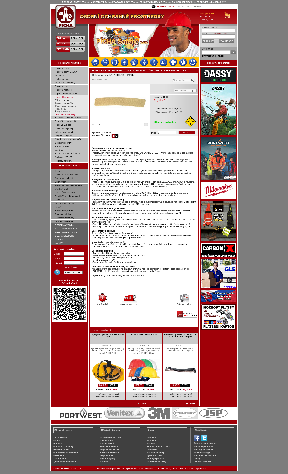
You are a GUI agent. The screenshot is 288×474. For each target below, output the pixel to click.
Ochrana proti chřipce (65, 221)
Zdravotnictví (61, 182)
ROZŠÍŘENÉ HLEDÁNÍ (213, 56)
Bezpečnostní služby (64, 218)
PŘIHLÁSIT (208, 41)
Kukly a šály (60, 109)
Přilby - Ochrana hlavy (65, 97)
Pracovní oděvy (62, 68)
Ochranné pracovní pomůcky (192, 468)
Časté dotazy (106, 440)
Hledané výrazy (107, 458)
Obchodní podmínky (63, 446)
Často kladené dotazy (129, 303)
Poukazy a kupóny (63, 161)
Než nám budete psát (110, 437)
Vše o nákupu (60, 437)
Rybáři (58, 207)
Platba (56, 440)
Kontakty (151, 437)
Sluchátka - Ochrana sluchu (68, 118)
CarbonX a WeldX (63, 157)
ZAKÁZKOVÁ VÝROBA (66, 232)
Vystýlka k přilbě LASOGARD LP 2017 (108, 335)
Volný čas (59, 150)
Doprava (57, 443)
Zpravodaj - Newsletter (205, 456)
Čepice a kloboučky (64, 103)
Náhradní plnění (61, 449)
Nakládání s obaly (155, 452)
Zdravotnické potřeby (65, 132)
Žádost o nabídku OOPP (205, 443)
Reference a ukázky (156, 461)
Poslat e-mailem (181, 90)
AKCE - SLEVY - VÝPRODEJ (68, 153)
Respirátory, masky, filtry (66, 121)
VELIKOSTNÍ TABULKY (66, 229)
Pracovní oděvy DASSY (66, 72)
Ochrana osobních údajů (65, 452)
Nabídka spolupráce (203, 446)
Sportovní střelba (63, 214)
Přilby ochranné (62, 100)
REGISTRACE (226, 41)
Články (197, 459)
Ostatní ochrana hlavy (65, 114)
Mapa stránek (106, 455)
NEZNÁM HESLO (220, 33)
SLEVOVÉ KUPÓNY (64, 236)
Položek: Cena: (207, 16)
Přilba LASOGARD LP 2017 (144, 334)
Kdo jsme (151, 440)
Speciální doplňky (63, 143)
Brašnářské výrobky (64, 128)
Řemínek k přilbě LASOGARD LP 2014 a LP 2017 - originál (180, 335)
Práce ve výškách (63, 125)
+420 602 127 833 (165, 6)
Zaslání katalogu (202, 452)
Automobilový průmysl (65, 210)
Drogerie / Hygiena (63, 135)
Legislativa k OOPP (109, 449)
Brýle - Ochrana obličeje (66, 93)
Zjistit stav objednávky (64, 461)
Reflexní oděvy (62, 79)
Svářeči (58, 171)
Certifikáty (152, 449)
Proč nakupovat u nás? (158, 446)
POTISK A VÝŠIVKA (64, 225)
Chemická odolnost (64, 178)
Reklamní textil (62, 146)
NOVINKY (60, 239)
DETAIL (112, 385)
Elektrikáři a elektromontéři (67, 196)
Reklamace (58, 455)
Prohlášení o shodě (109, 452)
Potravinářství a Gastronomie (68, 185)
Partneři (104, 461)
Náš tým (151, 443)
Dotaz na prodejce (184, 303)
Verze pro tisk (179, 80)
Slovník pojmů (102, 303)
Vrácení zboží (60, 458)
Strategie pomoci (155, 458)
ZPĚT (143, 403)
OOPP (95, 70)
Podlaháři (59, 200)
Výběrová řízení (154, 455)
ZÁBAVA (59, 243)
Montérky (59, 75)
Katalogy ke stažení (203, 449)
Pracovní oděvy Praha (167, 468)
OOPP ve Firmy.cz (202, 462)
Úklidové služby (62, 189)
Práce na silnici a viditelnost (68, 174)
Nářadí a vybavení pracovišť (68, 139)
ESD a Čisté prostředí (65, 192)
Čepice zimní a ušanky (65, 106)
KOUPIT (186, 132)
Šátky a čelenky (62, 111)
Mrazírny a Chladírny (64, 203)
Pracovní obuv (61, 86)
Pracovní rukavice (63, 90)
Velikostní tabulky (109, 446)
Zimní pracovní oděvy (65, 83)
